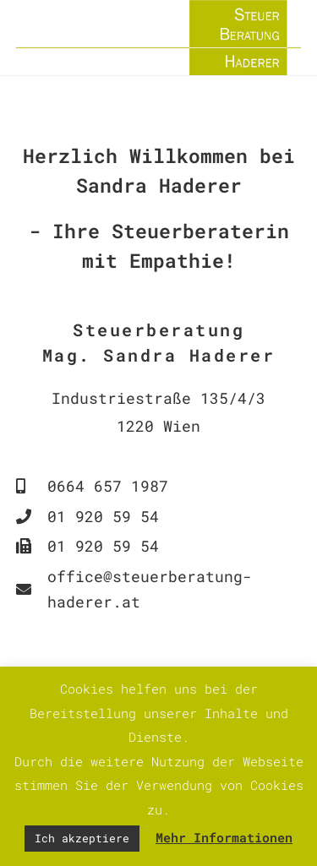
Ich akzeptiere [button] (82, 838)
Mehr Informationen (224, 837)
